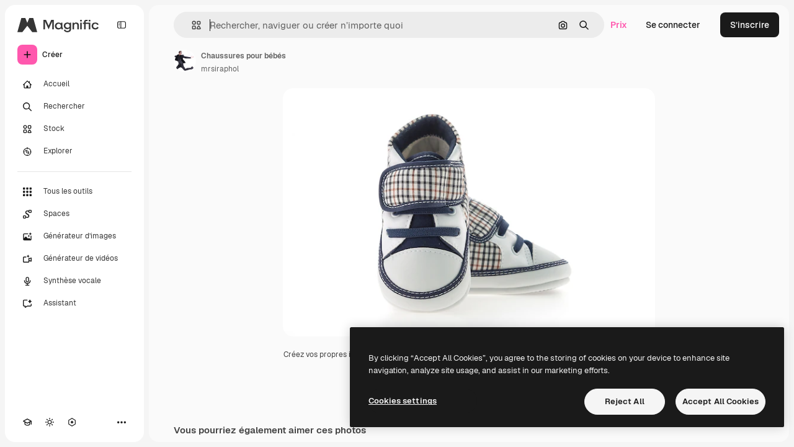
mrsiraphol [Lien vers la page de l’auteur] (220, 69)
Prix (618, 24)
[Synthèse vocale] (74, 281)
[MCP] (72, 422)
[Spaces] (74, 214)
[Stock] (74, 129)
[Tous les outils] (74, 192)
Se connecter (673, 24)
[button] (191, 25)
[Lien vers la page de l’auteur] (185, 61)
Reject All (625, 401)
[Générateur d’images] (74, 236)
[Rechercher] (74, 107)
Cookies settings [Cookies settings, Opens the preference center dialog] (402, 400)
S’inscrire (749, 24)
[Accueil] (74, 84)
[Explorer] (74, 151)
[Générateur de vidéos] (74, 259)
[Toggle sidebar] (122, 25)
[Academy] (27, 422)
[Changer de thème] (50, 422)
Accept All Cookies (720, 401)
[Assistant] (74, 304)
